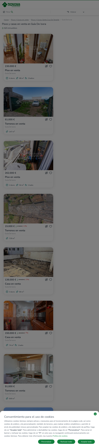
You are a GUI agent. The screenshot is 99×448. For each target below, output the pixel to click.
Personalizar (46, 441)
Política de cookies (60, 436)
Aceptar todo (86, 441)
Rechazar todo (66, 441)
